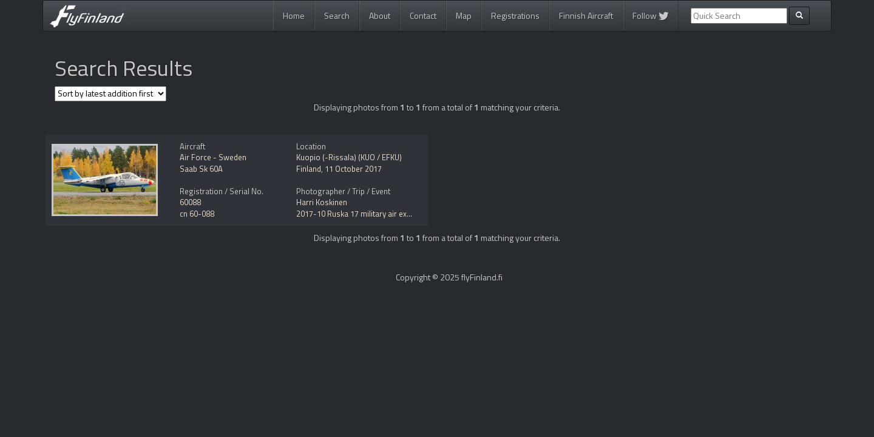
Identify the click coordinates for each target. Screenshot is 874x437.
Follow (650, 15)
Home (294, 15)
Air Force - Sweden (213, 157)
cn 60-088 (197, 214)
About (379, 15)
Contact (423, 15)
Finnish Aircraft (586, 15)
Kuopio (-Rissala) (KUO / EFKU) (349, 157)
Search (337, 15)
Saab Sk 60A (201, 169)
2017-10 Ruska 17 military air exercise (362, 214)
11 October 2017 (353, 169)
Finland (308, 169)
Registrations (515, 15)
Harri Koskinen (321, 202)
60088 (190, 202)
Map (464, 15)
